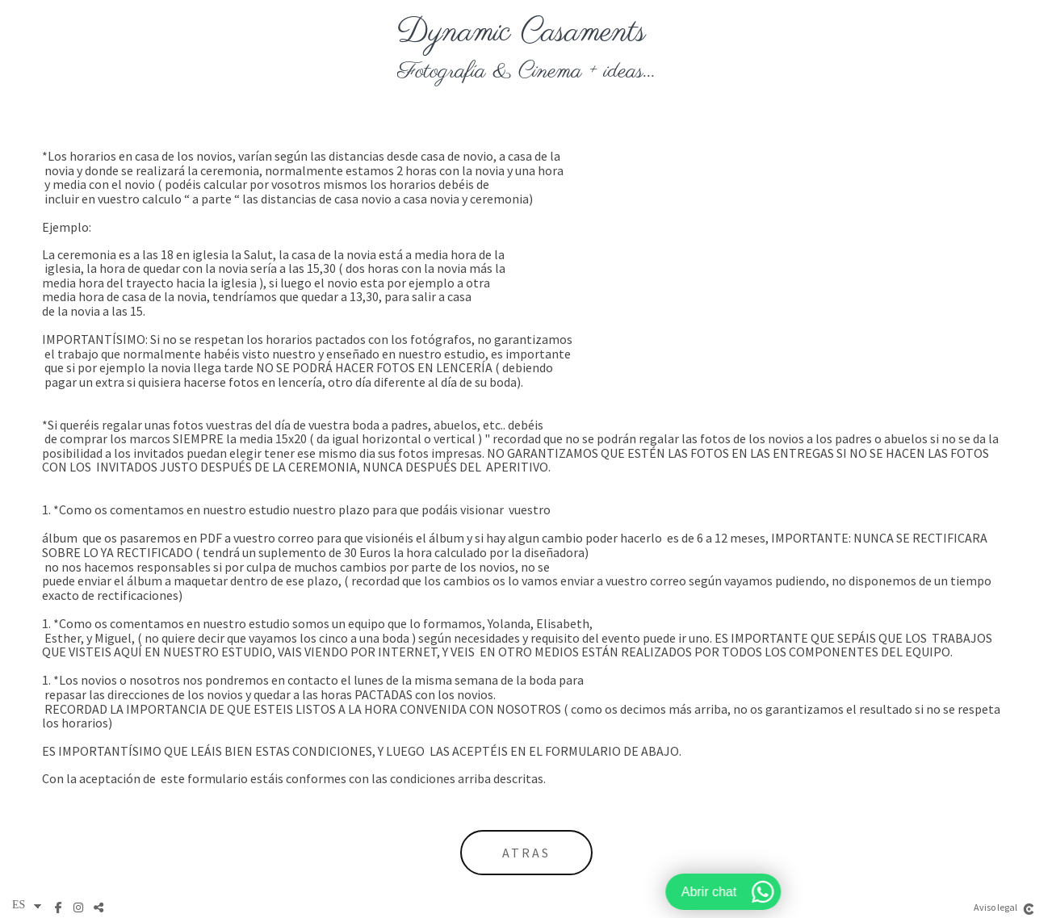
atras (526, 853)
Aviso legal (995, 907)
